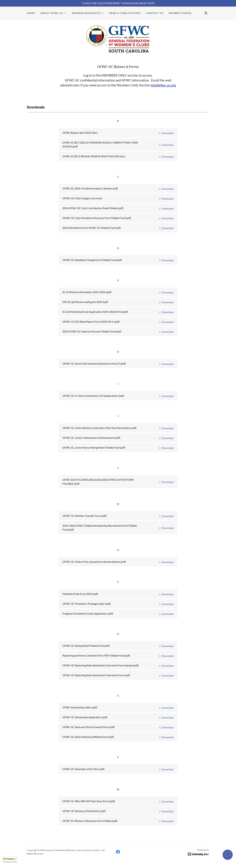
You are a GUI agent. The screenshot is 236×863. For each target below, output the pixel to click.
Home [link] (31, 13)
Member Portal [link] (180, 13)
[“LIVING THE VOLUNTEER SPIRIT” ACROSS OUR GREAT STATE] (118, 3)
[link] (118, 38)
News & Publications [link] (125, 13)
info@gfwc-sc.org (163, 85)
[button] (53, 13)
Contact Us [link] (154, 13)
